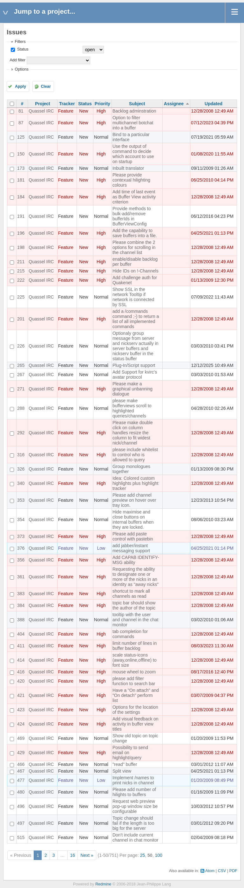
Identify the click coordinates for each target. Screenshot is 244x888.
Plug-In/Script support (133, 365)
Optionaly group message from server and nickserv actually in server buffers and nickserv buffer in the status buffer (135, 346)
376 (20, 548)
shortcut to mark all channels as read (131, 594)
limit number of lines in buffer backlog (134, 646)
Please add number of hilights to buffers (134, 792)
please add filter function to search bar (133, 681)
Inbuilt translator (128, 168)
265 (20, 365)
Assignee (174, 103)
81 (21, 111)
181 (20, 179)
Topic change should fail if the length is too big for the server (133, 823)
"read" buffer (124, 764)
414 (20, 660)
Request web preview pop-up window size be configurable (135, 806)
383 (20, 593)
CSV (222, 871)
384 (20, 605)
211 (20, 261)
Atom (209, 871)
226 (20, 345)
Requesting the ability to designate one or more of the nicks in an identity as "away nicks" (135, 577)
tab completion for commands (130, 634)
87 (21, 122)
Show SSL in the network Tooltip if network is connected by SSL (133, 297)
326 (20, 469)
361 (20, 576)
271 (20, 388)
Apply (20, 86)
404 (20, 634)
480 (20, 792)
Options (21, 69)
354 (20, 519)
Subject (137, 103)
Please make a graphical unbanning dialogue (132, 388)
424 (20, 723)
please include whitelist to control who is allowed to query (135, 454)
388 (20, 619)
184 (20, 196)
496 (20, 806)
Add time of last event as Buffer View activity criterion (134, 196)
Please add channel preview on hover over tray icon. (134, 500)
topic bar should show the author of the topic (133, 605)
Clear (46, 86)
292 (20, 432)
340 (20, 483)
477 (20, 780)
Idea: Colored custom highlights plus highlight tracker (135, 483)
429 (20, 752)
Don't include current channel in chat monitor (135, 837)
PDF (233, 871)
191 (20, 216)
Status (22, 49)
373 (20, 536)
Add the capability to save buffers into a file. (134, 233)
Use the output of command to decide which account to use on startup (133, 154)
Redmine (103, 884)
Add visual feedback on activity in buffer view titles (135, 724)
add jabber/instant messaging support (131, 548)
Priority (102, 103)
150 (20, 153)
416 (20, 671)
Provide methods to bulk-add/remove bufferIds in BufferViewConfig (131, 216)
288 (20, 408)
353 (20, 500)
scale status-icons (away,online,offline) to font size (134, 660)
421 (20, 695)
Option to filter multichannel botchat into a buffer (132, 122)
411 (20, 645)
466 (20, 764)
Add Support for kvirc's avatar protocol (134, 374)
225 (20, 296)
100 (158, 855)
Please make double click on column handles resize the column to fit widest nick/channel (132, 432)
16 (72, 855)
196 (20, 233)
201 (20, 318)
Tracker (67, 103)
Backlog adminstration (134, 111)
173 (20, 168)
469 (20, 738)
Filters (20, 41)
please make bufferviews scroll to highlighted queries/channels (132, 408)
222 (20, 280)
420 (20, 681)
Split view (121, 771)
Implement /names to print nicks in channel (133, 780)
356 (20, 559)
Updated (213, 103)
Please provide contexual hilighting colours (131, 180)
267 (20, 374)
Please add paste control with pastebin (132, 536)
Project (42, 103)
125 (20, 137)
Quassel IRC (41, 111)
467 (20, 771)
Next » (86, 855)
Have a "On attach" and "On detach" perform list (135, 695)
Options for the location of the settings (135, 710)
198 (20, 247)
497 (20, 823)
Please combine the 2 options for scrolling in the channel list (133, 247)
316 (20, 454)
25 (142, 855)
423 (20, 709)
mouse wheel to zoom (134, 671)
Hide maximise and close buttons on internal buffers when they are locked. (133, 519)
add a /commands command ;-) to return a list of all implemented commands (135, 319)
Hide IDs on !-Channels (135, 270)
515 (20, 837)
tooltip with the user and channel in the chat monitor (135, 619)
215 (20, 270)
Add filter (17, 60)
